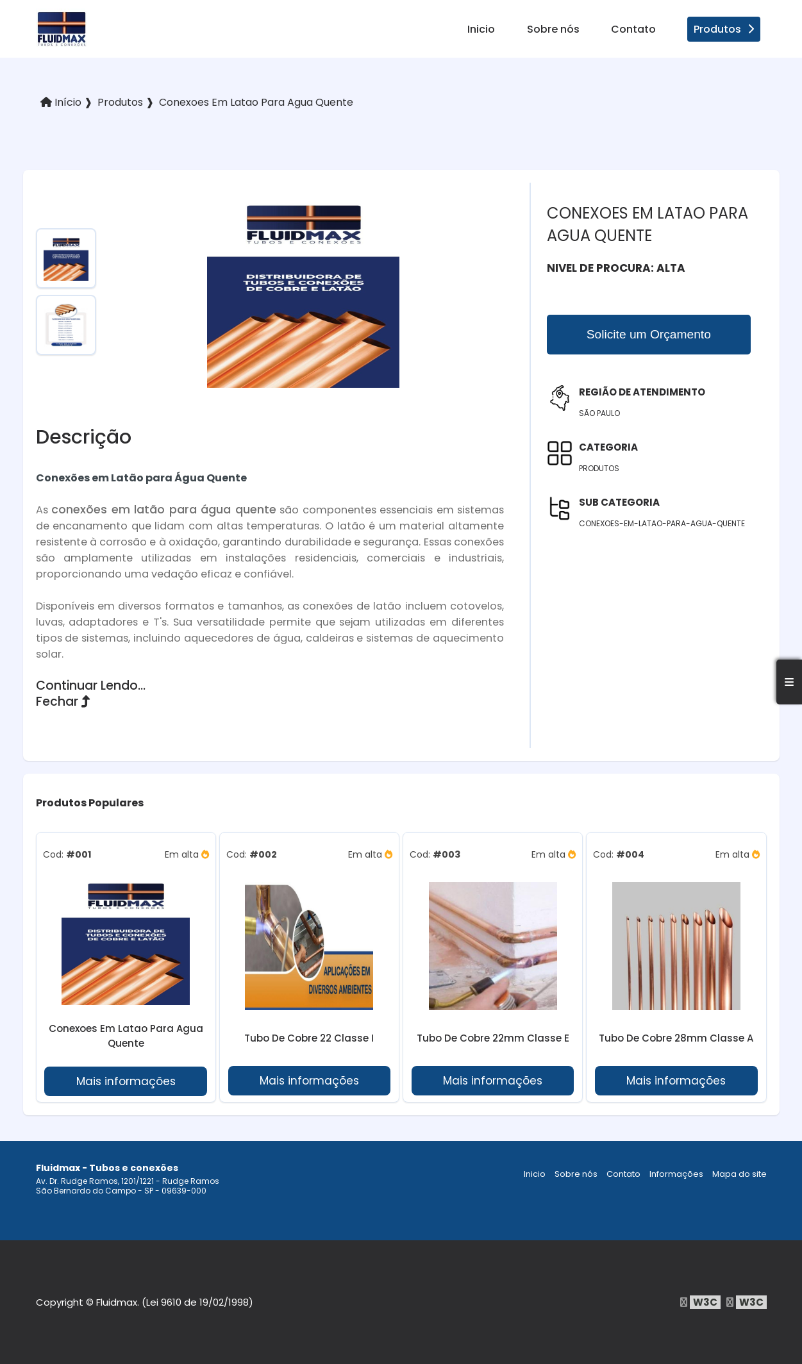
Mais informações (126, 1081)
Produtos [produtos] (724, 29)
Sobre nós (553, 29)
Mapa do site (739, 1174)
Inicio (481, 29)
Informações (676, 1174)
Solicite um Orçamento (649, 334)
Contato (633, 29)
